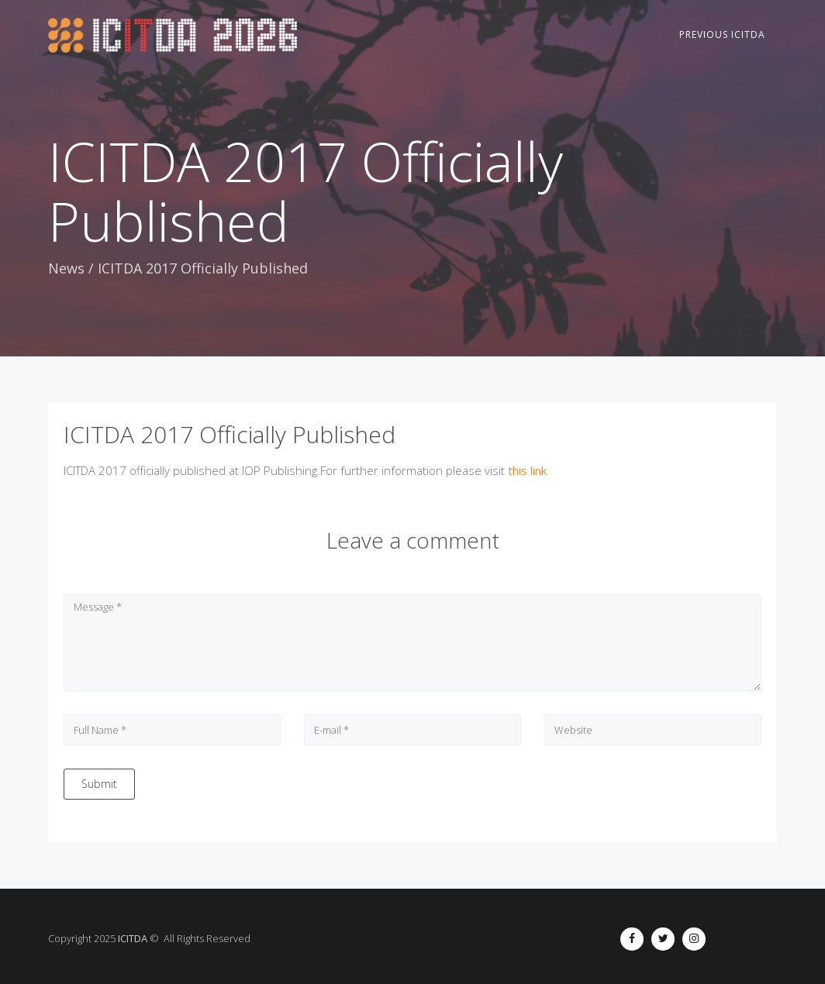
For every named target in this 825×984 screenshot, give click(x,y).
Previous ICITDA (722, 34)
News (66, 268)
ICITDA (132, 938)
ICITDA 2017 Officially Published (229, 434)
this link (527, 470)
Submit (99, 783)
